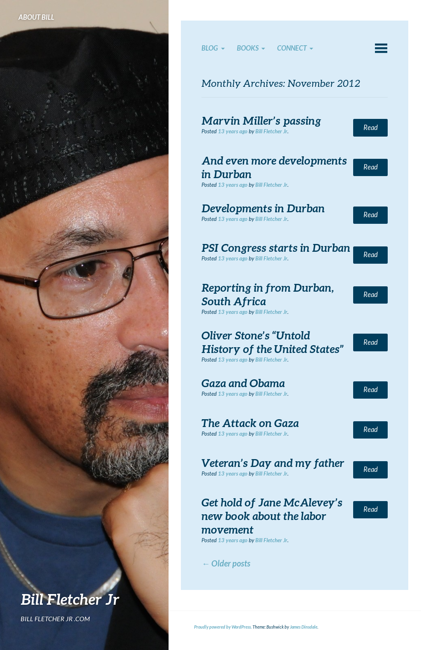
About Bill (36, 17)
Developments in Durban (263, 208)
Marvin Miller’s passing (261, 120)
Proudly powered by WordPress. (223, 626)
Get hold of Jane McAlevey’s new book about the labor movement (271, 516)
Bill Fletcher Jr (70, 599)
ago (233, 131)
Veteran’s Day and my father (273, 462)
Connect (292, 48)
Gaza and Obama (243, 383)
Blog (209, 48)
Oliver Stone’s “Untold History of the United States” (272, 342)
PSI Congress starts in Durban (275, 247)
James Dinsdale (303, 626)
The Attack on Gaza (250, 422)
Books (248, 48)
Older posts (225, 563)
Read (370, 127)
